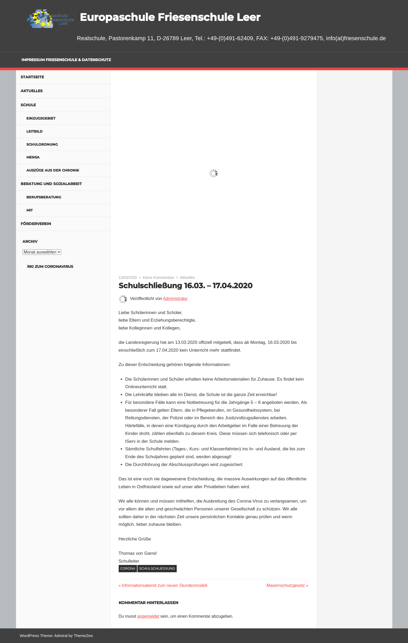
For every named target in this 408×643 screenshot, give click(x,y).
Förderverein (36, 223)
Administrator (175, 298)
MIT (29, 210)
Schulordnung (42, 144)
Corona (127, 568)
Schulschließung (157, 568)
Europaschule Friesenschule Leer (170, 17)
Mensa (32, 157)
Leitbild (34, 131)
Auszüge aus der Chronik (52, 170)
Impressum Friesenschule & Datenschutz (66, 59)
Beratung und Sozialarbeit (51, 183)
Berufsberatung (43, 197)
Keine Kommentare (158, 277)
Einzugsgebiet (40, 118)
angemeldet (148, 616)
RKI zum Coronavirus (50, 266)
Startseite (32, 77)
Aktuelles (187, 277)
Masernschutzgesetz (286, 585)
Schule (28, 105)
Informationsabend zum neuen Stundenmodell (164, 585)
